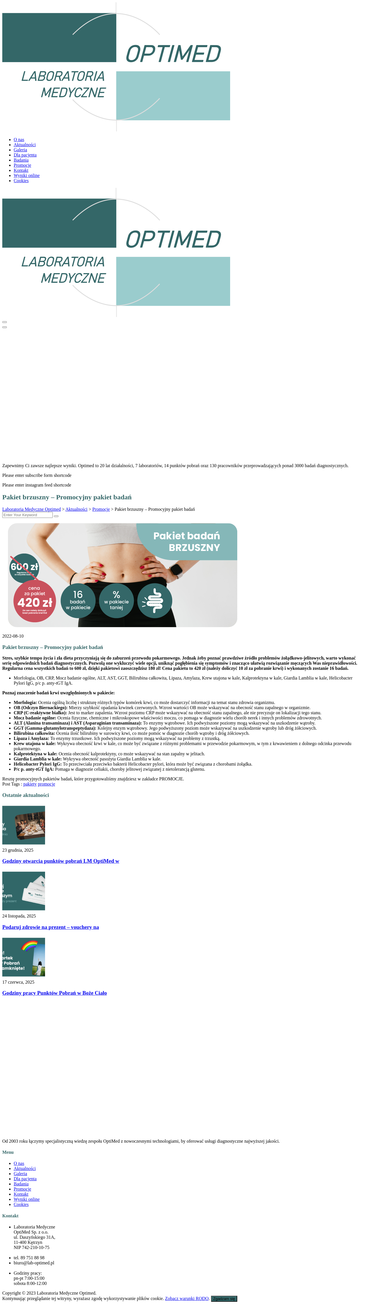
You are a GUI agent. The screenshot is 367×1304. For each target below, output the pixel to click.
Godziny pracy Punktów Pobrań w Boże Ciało (54, 993)
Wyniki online (27, 175)
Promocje (22, 165)
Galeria (20, 149)
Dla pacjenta (25, 154)
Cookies (21, 180)
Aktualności (25, 144)
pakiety (30, 784)
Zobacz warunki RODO (187, 1298)
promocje (46, 784)
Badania (21, 160)
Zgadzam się (224, 1299)
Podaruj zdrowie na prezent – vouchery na (50, 927)
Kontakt (21, 170)
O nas (19, 139)
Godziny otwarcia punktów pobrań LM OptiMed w (60, 861)
